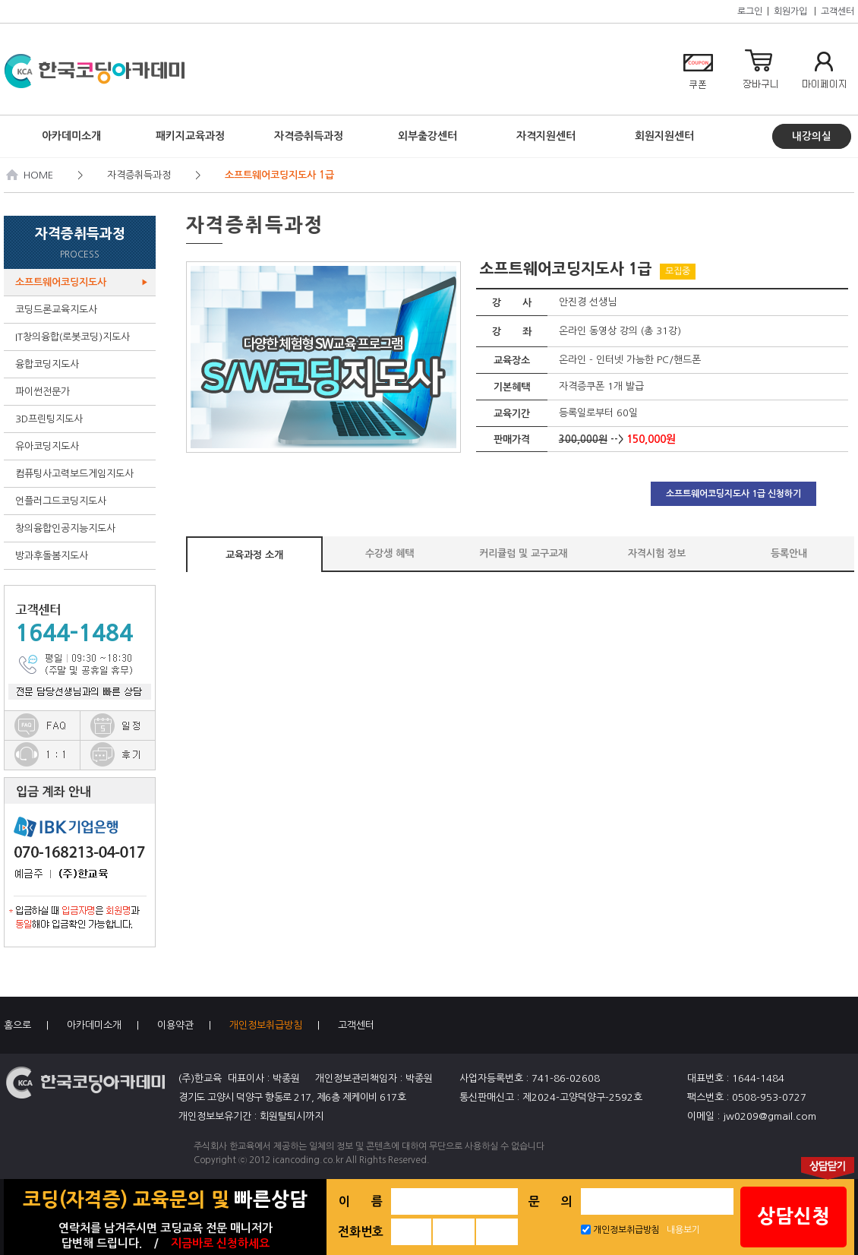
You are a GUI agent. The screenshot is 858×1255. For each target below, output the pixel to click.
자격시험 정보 (657, 553)
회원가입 (790, 11)
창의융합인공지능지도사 (81, 528)
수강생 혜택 (389, 553)
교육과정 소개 (254, 555)
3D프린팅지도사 (81, 419)
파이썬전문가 (81, 391)
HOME (30, 175)
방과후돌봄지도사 (81, 555)
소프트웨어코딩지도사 (81, 282)
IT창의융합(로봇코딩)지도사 (81, 337)
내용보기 (683, 1229)
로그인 (749, 11)
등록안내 (789, 553)
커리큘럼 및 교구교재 (523, 553)
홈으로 (17, 1025)
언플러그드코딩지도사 (81, 501)
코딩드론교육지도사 (81, 309)
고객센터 (837, 11)
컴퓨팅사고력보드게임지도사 (81, 473)
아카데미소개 (94, 1025)
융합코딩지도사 (81, 364)
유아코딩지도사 (81, 446)
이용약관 (175, 1025)
